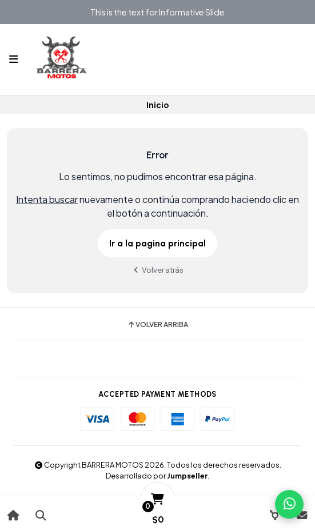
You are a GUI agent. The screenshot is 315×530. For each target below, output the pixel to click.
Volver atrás (157, 269)
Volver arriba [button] (157, 324)
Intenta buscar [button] (47, 199)
